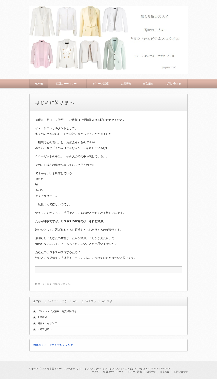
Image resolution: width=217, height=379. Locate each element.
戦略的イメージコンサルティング (53, 345)
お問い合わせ (173, 83)
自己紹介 (148, 83)
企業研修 (126, 83)
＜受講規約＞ (44, 329)
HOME (39, 83)
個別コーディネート (67, 83)
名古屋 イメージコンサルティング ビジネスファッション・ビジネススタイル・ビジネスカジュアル (98, 368)
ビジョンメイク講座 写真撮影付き (56, 311)
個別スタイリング (48, 323)
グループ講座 (101, 83)
